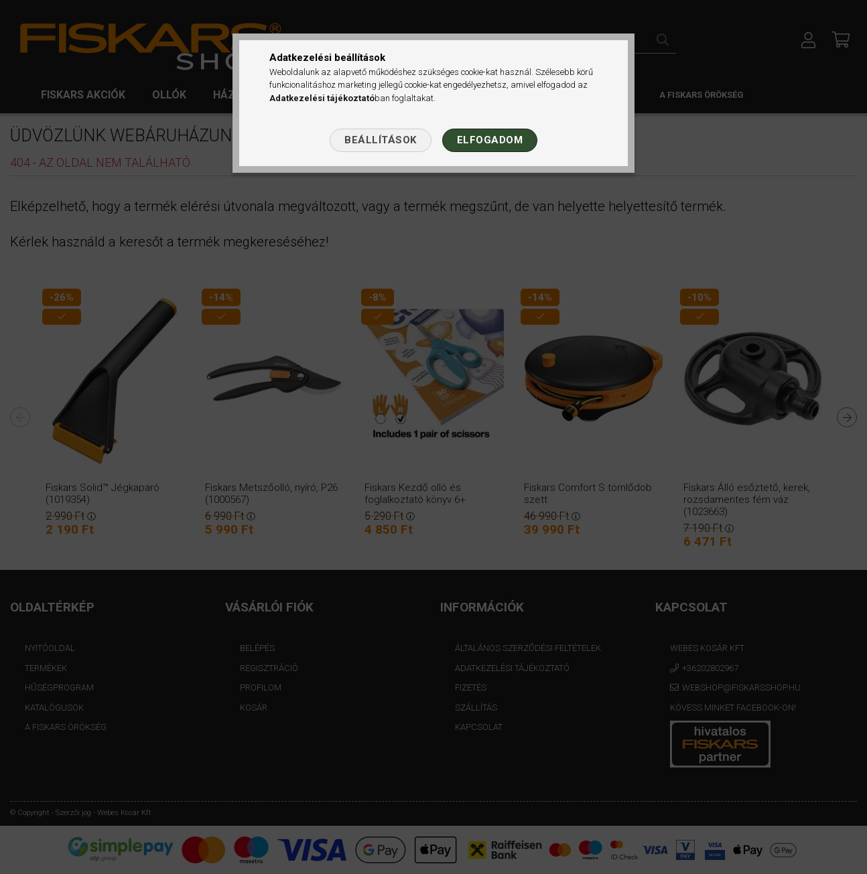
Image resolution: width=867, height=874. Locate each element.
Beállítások (380, 140)
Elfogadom (490, 140)
